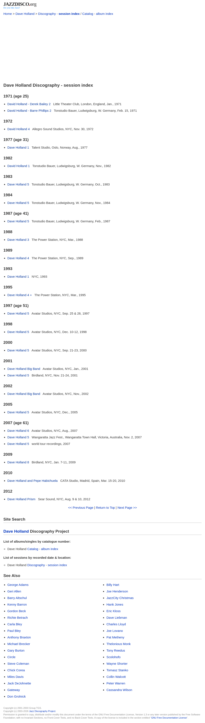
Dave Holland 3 (18, 239)
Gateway (13, 690)
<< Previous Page (80, 507)
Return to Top (105, 507)
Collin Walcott (116, 676)
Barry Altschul (17, 598)
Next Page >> (127, 507)
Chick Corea (16, 670)
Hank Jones (114, 604)
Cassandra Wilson (119, 690)
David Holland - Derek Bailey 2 (29, 104)
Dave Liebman (116, 617)
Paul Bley (14, 630)
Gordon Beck (16, 611)
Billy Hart (112, 584)
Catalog (87, 13)
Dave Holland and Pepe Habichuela (32, 480)
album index (104, 13)
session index (69, 13)
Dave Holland (24, 13)
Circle (11, 657)
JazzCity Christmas (119, 598)
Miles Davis (15, 676)
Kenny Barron (17, 604)
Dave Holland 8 (18, 462)
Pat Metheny (115, 637)
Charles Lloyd (116, 624)
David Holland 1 (18, 166)
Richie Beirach (17, 617)
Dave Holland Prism (21, 499)
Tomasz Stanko (117, 670)
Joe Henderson (117, 591)
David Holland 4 (18, 129)
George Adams (18, 584)
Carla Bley (14, 624)
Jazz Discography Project (42, 711)
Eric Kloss (113, 611)
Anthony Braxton (19, 637)
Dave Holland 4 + (19, 295)
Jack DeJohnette (19, 683)
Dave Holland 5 (18, 184)
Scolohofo (113, 657)
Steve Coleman (18, 663)
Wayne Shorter (117, 663)
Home (7, 13)
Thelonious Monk (118, 644)
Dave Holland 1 (18, 147)
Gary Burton (16, 650)
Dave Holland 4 (18, 258)
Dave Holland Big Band (23, 369)
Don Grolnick (16, 696)
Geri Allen (14, 591)
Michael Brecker (18, 644)
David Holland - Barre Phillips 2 (29, 110)
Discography (47, 13)
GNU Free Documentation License (169, 717)
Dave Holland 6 (18, 430)
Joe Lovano (114, 630)
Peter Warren (115, 683)
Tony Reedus (115, 650)
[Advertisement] (102, 48)
